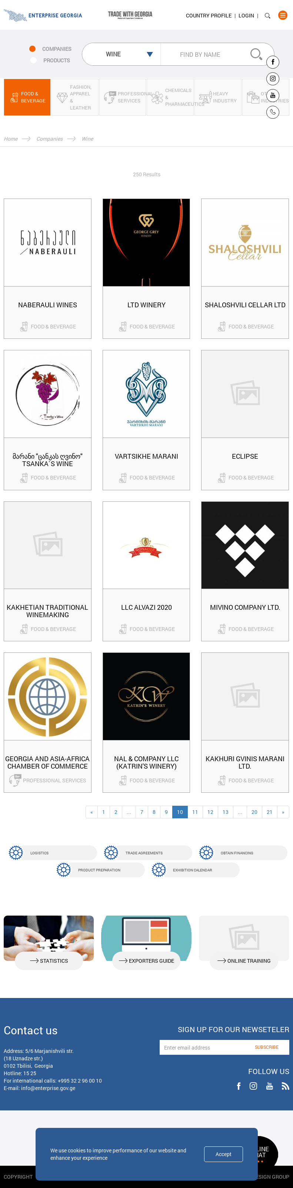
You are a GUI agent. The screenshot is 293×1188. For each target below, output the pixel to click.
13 (226, 811)
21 (270, 811)
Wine (87, 138)
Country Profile (209, 15)
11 (195, 811)
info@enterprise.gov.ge (48, 1088)
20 (254, 811)
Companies (49, 138)
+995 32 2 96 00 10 (80, 1080)
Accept (224, 1154)
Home (10, 138)
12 (210, 811)
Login (246, 15)
